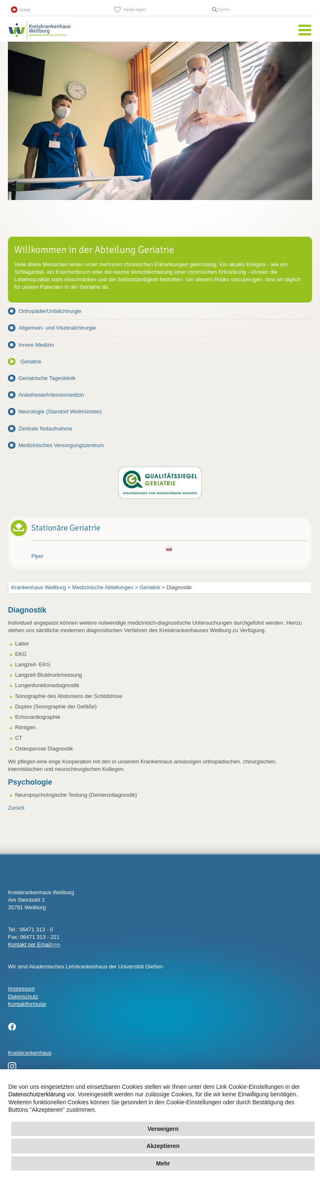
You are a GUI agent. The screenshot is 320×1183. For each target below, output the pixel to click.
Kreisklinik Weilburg (39, 39)
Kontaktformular (27, 1004)
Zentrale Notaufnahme (45, 428)
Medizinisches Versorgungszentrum (61, 445)
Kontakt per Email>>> (34, 944)
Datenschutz (23, 996)
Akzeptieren (163, 1146)
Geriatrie (30, 361)
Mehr (163, 1163)
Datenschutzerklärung (36, 1094)
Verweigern (163, 1128)
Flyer (37, 556)
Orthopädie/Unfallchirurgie (49, 311)
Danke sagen (135, 10)
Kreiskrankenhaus (29, 1053)
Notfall (25, 10)
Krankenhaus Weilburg (38, 587)
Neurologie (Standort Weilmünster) (60, 411)
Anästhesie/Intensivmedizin (51, 395)
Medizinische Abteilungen (102, 587)
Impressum (21, 988)
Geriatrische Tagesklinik (46, 378)
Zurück (16, 808)
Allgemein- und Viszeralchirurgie (57, 328)
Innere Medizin (36, 345)
